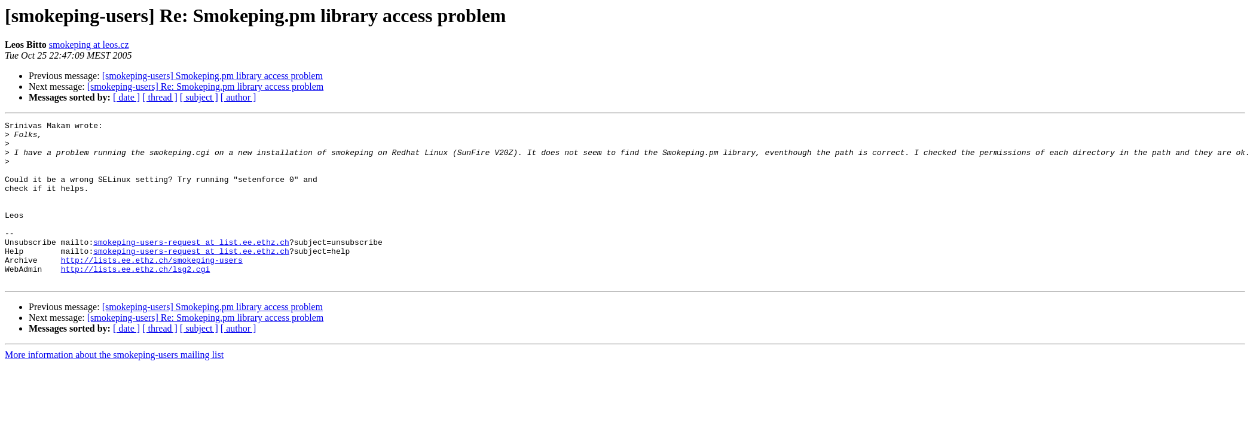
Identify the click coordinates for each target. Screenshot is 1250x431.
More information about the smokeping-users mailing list (114, 387)
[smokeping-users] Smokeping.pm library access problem (212, 76)
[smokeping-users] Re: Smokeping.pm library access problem (205, 86)
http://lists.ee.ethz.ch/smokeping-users (152, 288)
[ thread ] (160, 97)
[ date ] (126, 97)
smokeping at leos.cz (89, 45)
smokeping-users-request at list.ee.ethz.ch (191, 267)
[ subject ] (199, 97)
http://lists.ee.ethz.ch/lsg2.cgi (135, 299)
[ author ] (238, 97)
